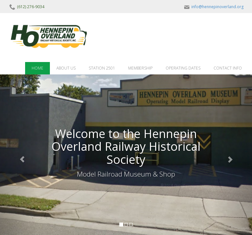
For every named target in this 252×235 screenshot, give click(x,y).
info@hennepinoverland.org (213, 6)
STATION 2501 (102, 68)
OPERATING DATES (183, 68)
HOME (37, 68)
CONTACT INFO (228, 68)
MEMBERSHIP (140, 68)
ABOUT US (66, 68)
